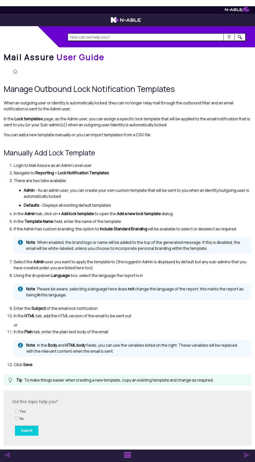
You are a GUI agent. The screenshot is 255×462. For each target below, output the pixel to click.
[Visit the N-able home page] (126, 22)
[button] (229, 37)
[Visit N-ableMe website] (237, 10)
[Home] (54, 57)
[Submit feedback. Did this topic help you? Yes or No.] (79, 417)
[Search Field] (156, 37)
